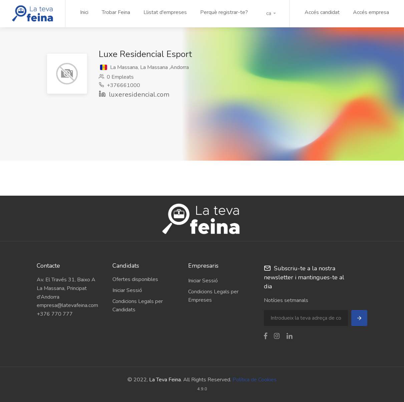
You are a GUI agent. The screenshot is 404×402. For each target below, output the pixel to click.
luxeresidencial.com (139, 94)
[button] (271, 13)
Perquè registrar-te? (224, 12)
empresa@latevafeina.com (67, 305)
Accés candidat (322, 12)
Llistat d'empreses (165, 12)
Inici (84, 12)
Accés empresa (371, 12)
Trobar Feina (116, 12)
